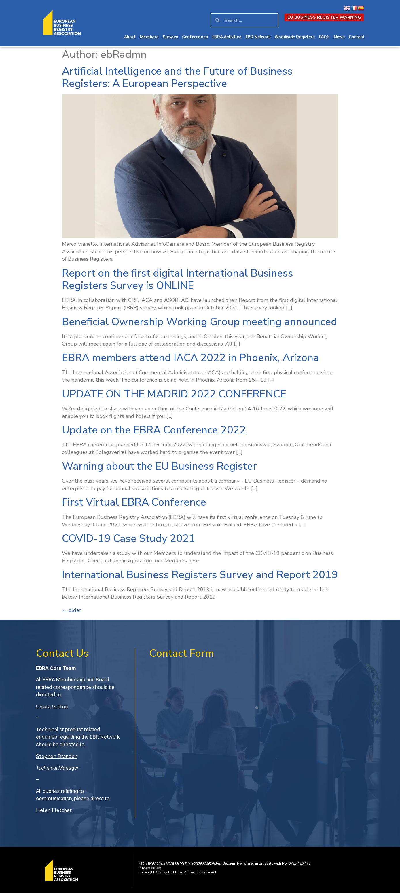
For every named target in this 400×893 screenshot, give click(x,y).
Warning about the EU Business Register (159, 466)
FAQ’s (324, 36)
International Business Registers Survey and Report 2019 (200, 575)
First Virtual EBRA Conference (134, 502)
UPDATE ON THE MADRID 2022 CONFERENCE (174, 394)
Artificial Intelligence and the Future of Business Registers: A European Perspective (177, 77)
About (130, 36)
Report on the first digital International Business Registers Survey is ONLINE (177, 279)
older (71, 610)
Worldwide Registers (294, 36)
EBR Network (258, 36)
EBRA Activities (226, 36)
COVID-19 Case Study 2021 (128, 539)
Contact (356, 36)
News (339, 36)
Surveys (170, 36)
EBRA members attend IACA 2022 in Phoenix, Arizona (190, 358)
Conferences (195, 36)
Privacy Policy (149, 867)
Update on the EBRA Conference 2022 (154, 430)
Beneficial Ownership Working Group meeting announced (199, 322)
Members (149, 36)
